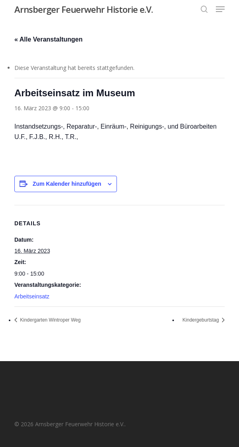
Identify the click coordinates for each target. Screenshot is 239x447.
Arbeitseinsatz (31, 296)
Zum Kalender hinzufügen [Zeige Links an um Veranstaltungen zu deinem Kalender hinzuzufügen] (67, 184)
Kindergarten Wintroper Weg (50, 320)
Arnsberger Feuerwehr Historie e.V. (83, 9)
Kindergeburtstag (201, 320)
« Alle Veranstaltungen (48, 39)
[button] (220, 9)
